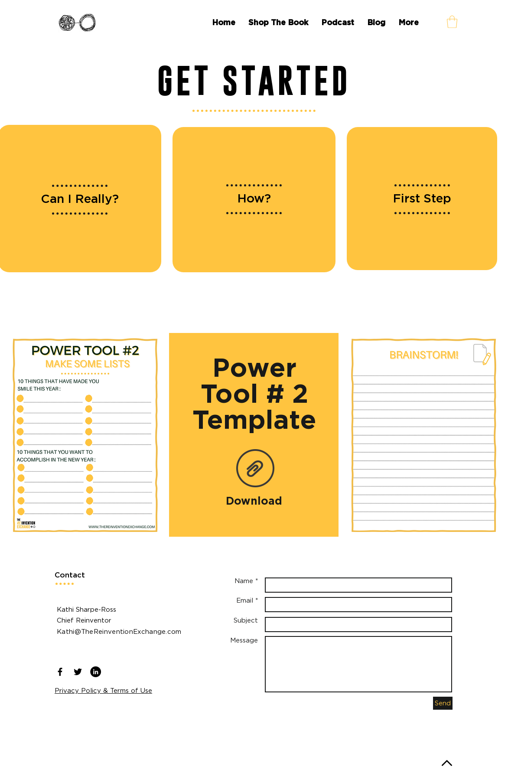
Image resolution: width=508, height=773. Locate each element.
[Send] (443, 703)
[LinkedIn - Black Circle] (95, 671)
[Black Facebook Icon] (60, 671)
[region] (254, 199)
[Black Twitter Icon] (77, 671)
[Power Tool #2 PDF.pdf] (255, 470)
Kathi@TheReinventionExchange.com (119, 631)
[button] (452, 22)
